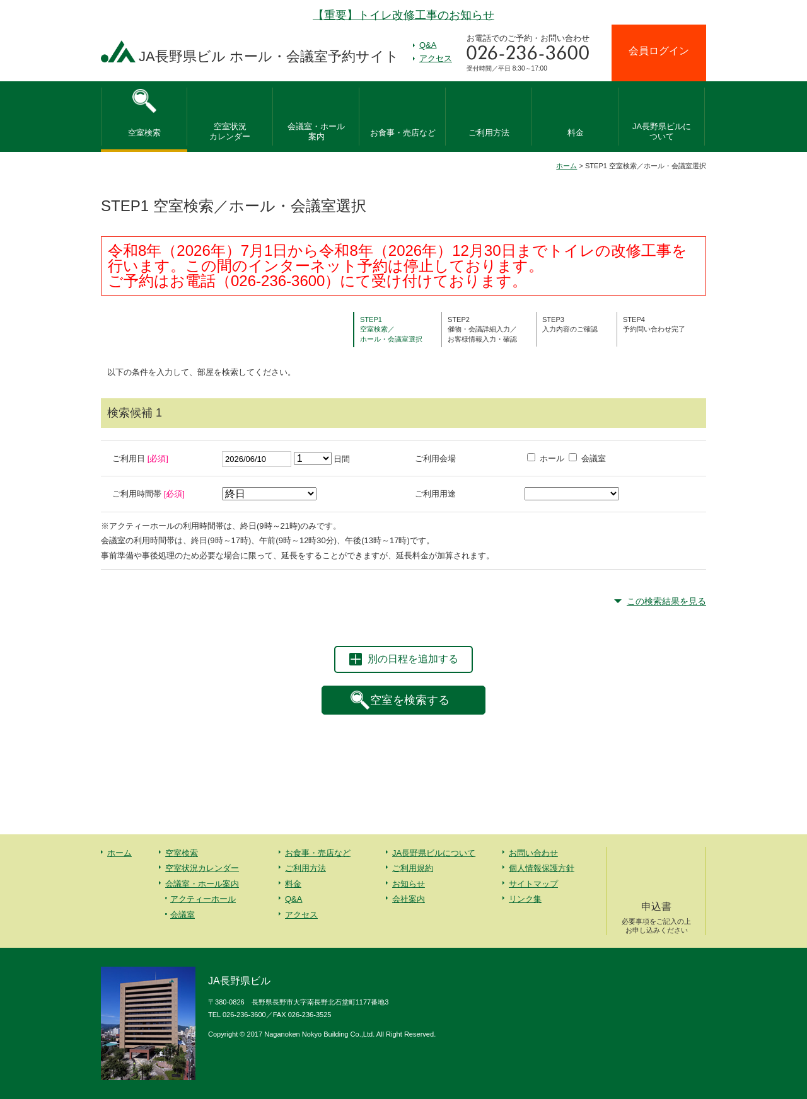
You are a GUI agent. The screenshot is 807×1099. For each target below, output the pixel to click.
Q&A (427, 45)
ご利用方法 (488, 132)
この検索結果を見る (666, 601)
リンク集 (525, 899)
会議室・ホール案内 (202, 884)
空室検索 (144, 132)
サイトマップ (533, 884)
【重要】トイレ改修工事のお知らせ (403, 15)
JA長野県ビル (269, 56)
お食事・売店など (403, 132)
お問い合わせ (533, 853)
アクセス (435, 58)
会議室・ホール (316, 132)
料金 (575, 132)
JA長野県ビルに (661, 132)
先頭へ (769, 1004)
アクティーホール (203, 899)
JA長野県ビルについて (433, 853)
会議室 (587, 458)
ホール (545, 458)
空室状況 (229, 132)
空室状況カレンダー (202, 868)
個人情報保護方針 (541, 868)
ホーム (566, 166)
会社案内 (408, 899)
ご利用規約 (412, 868)
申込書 (656, 918)
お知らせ (408, 884)
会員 (659, 50)
